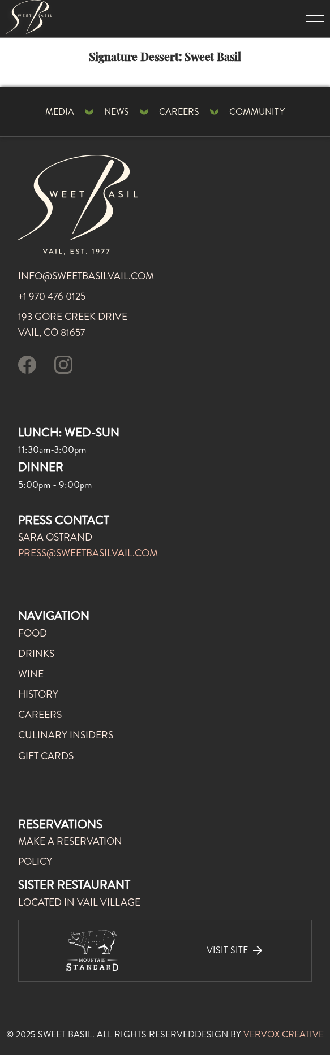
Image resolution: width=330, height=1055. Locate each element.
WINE (31, 674)
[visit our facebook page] (27, 367)
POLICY (35, 862)
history (38, 695)
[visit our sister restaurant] (165, 951)
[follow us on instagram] (63, 367)
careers (40, 715)
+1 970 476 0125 (51, 296)
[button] (306, 18)
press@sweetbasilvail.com (88, 553)
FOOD (32, 633)
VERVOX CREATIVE (283, 1034)
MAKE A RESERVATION (70, 842)
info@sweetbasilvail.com (86, 276)
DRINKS (36, 654)
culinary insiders (65, 735)
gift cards (46, 756)
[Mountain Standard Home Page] (29, 17)
